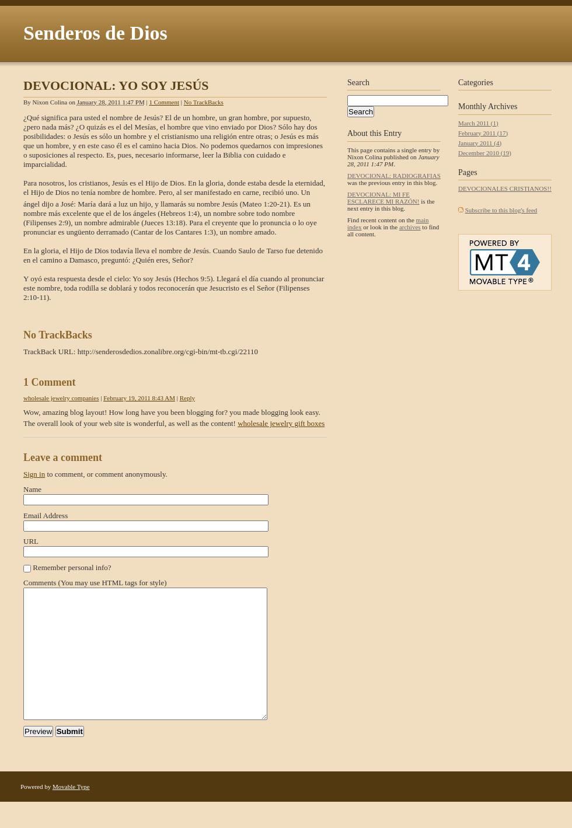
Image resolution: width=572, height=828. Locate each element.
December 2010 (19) (484, 152)
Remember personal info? (72, 567)
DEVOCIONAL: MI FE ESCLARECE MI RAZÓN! (383, 198)
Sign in (34, 474)
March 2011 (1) (478, 123)
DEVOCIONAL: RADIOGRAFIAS (394, 175)
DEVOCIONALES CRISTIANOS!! (505, 188)
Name (32, 489)
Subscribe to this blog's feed (501, 210)
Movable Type (71, 812)
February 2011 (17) (483, 133)
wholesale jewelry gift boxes (281, 423)
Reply (187, 397)
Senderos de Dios (95, 33)
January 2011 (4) (479, 142)
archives (410, 226)
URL (31, 541)
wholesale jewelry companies (61, 397)
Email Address (45, 515)
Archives (503, 106)
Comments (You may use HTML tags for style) (95, 582)
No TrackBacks (204, 102)
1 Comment (164, 102)
